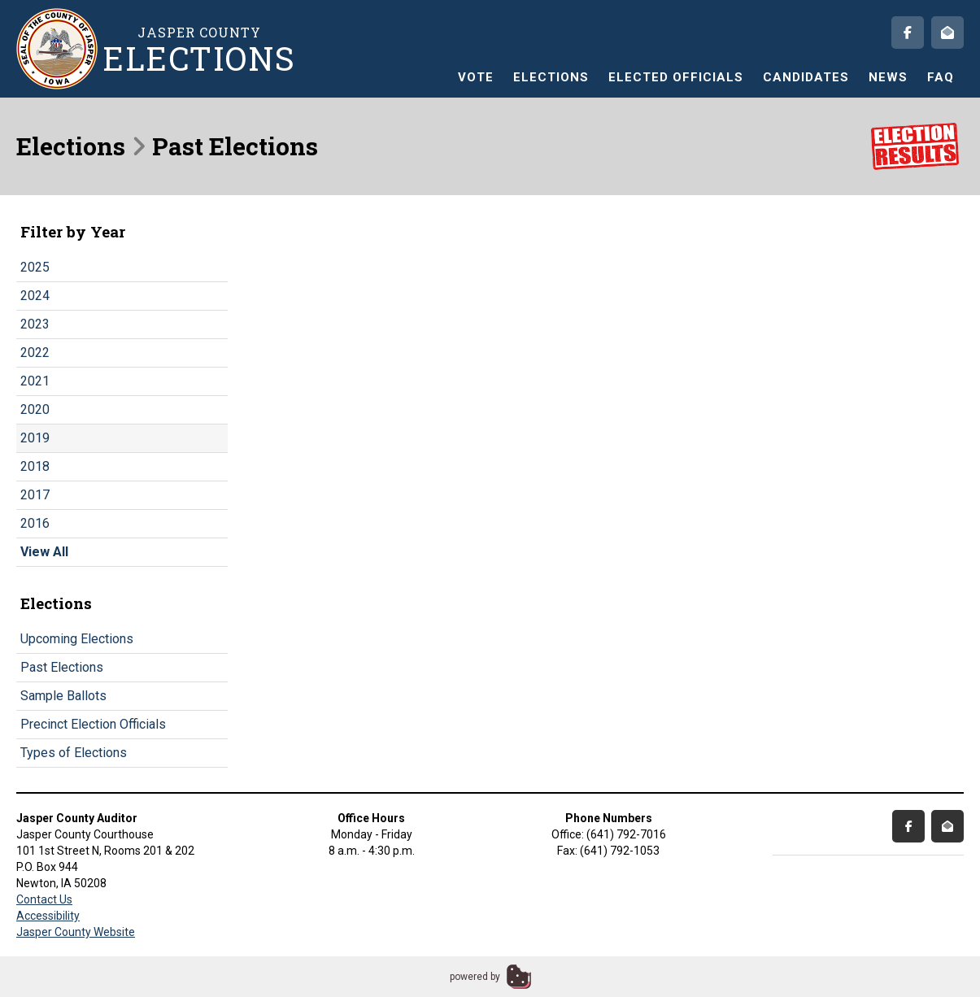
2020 (35, 409)
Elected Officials (675, 77)
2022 (35, 352)
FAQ (940, 77)
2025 (35, 267)
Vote (476, 77)
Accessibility (48, 915)
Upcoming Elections (76, 639)
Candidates (806, 77)
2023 (35, 324)
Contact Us (44, 899)
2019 (35, 438)
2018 (35, 466)
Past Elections (61, 667)
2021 (35, 381)
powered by (475, 976)
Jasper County (199, 49)
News (888, 77)
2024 (35, 295)
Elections (551, 77)
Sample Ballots (63, 695)
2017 (35, 495)
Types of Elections (73, 752)
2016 (35, 523)
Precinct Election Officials (93, 724)
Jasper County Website (75, 931)
